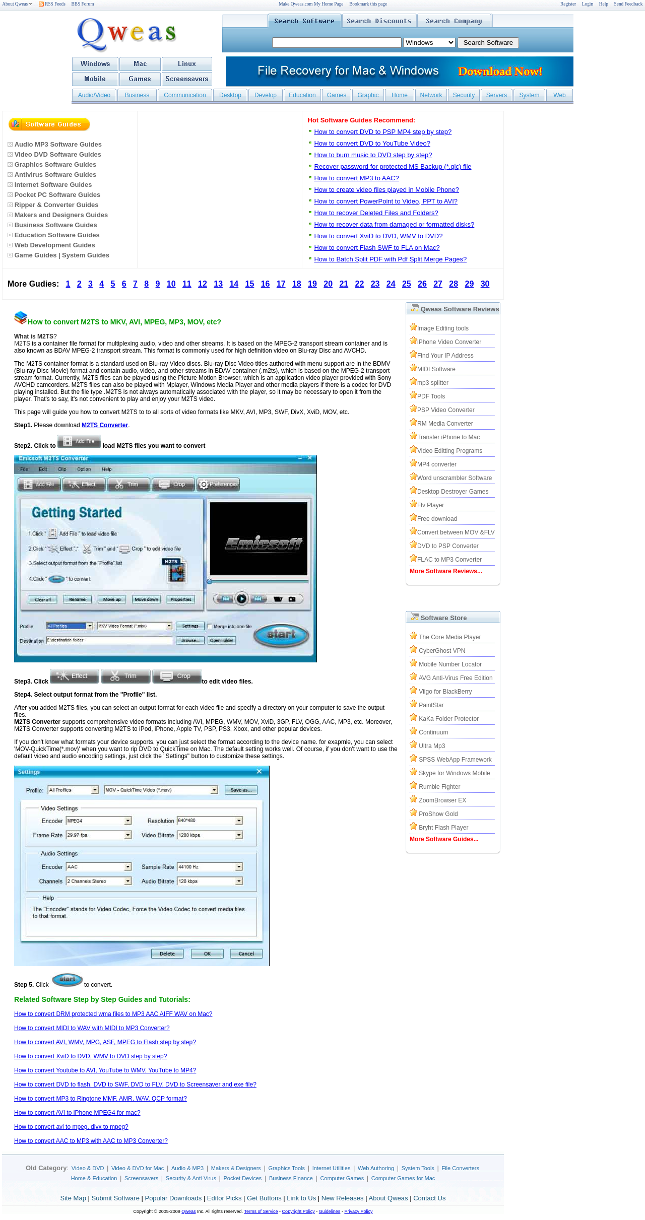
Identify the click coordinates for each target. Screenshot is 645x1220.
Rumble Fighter (439, 786)
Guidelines (330, 1211)
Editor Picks (224, 1198)
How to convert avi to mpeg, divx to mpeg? (71, 1126)
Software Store (444, 618)
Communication (185, 95)
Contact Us (429, 1198)
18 (296, 284)
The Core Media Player (450, 637)
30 (485, 284)
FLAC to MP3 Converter (449, 559)
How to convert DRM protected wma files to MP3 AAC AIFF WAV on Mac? (113, 1014)
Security (464, 95)
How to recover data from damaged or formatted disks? (394, 224)
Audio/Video (94, 95)
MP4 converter (437, 464)
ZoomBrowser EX (442, 800)
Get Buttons (264, 1198)
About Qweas (17, 4)
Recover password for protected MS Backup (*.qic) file (392, 166)
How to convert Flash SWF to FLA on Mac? (376, 247)
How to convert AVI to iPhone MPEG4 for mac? (77, 1112)
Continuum (433, 732)
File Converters (460, 1168)
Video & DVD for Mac (137, 1168)
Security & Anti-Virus (191, 1178)
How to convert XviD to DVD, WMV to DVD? (378, 236)
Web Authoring (376, 1168)
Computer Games (342, 1178)
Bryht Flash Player (443, 827)
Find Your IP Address (445, 355)
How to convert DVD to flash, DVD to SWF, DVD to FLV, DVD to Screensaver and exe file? (135, 1084)
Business (137, 95)
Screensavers (141, 1178)
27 (437, 284)
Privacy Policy (358, 1211)
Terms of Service (261, 1211)
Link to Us (301, 1198)
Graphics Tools (286, 1168)
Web (559, 95)
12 (202, 284)
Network (431, 95)
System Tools (418, 1168)
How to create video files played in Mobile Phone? (386, 189)
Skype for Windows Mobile (454, 773)
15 (249, 284)
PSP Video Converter (446, 410)
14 (233, 284)
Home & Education (94, 1178)
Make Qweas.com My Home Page (311, 4)
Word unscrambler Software (454, 478)
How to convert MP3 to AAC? (356, 178)
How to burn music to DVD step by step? (373, 155)
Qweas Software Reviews (460, 309)
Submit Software (115, 1198)
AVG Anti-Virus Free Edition (456, 678)
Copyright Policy (298, 1211)
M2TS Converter (105, 425)
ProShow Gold (438, 814)
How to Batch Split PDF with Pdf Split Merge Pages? (390, 259)
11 (186, 284)
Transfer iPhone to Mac (448, 437)
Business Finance (291, 1178)
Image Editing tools (443, 328)
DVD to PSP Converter (448, 546)
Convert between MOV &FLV (456, 532)
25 (406, 284)
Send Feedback (628, 4)
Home (400, 95)
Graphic (367, 95)
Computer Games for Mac (403, 1178)
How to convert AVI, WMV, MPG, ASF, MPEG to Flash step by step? (105, 1042)
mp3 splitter (432, 382)
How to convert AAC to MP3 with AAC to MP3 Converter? (91, 1140)
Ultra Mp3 (432, 746)
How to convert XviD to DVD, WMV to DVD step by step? (90, 1056)
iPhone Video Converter (449, 342)
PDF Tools (431, 396)
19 (312, 284)
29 (469, 284)
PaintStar (431, 705)
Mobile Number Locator (450, 664)
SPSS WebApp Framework (455, 759)
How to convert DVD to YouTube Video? (372, 143)
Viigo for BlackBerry (445, 691)
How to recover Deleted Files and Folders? (376, 213)
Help (603, 4)
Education (302, 95)
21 (343, 284)
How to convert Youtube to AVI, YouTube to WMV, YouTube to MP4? (105, 1070)
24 (391, 284)
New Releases (342, 1198)
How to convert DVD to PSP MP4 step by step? (383, 131)
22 (359, 284)
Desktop (230, 95)
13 (218, 284)
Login (587, 4)
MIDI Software (436, 369)
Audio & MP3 (187, 1168)
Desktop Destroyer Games (452, 491)
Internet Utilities (331, 1168)
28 (453, 284)
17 (281, 284)
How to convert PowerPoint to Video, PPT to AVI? (386, 201)
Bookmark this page (368, 4)
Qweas (188, 1211)
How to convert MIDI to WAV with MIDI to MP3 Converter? (92, 1028)
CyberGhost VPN (442, 650)
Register (568, 4)
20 (328, 284)
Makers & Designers (236, 1168)
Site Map (73, 1198)
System (529, 95)
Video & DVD (88, 1168)
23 (375, 284)
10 (171, 284)
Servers (496, 95)
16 (265, 284)
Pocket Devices (243, 1178)
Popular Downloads (173, 1198)
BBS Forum (83, 4)
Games (337, 95)
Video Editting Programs (449, 450)
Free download (437, 518)
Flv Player (430, 505)
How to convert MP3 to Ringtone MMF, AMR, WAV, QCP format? (100, 1098)
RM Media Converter (445, 423)
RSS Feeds (52, 4)
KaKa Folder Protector (449, 718)
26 (422, 284)
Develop (265, 95)
